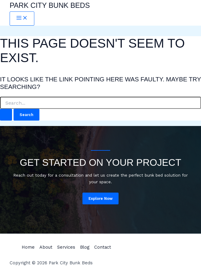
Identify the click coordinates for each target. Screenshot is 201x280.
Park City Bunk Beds (50, 5)
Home (28, 247)
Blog (84, 247)
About (45, 247)
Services (66, 247)
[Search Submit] (6, 115)
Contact (102, 247)
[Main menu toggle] (22, 18)
